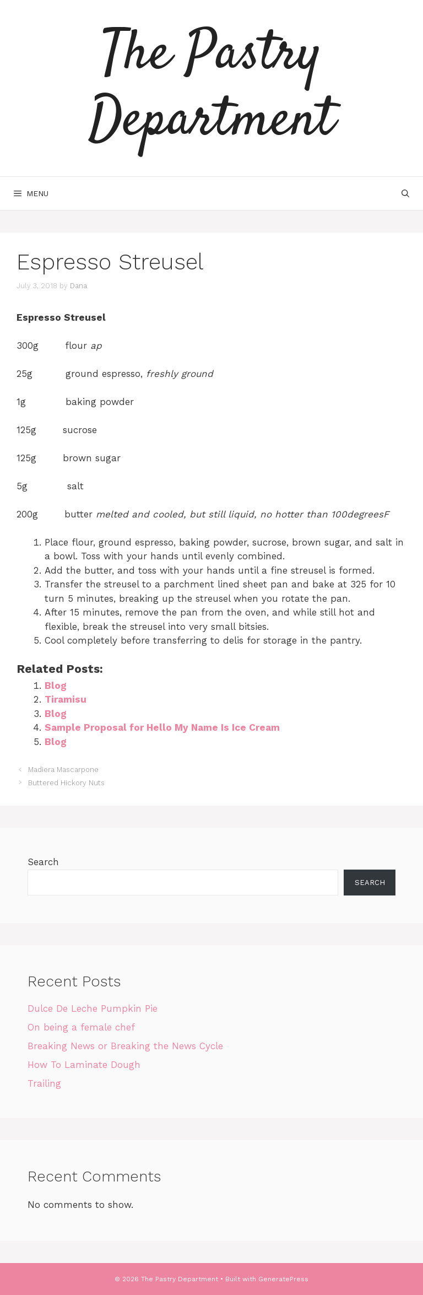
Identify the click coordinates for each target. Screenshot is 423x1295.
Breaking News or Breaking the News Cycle (125, 1045)
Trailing (44, 1083)
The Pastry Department (211, 88)
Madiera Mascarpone (63, 769)
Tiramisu (65, 699)
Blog (56, 685)
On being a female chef (81, 1027)
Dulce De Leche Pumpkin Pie (93, 1008)
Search (43, 861)
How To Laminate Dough (84, 1064)
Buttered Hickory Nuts (66, 783)
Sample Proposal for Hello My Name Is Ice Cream (162, 727)
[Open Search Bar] (405, 193)
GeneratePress (283, 1279)
